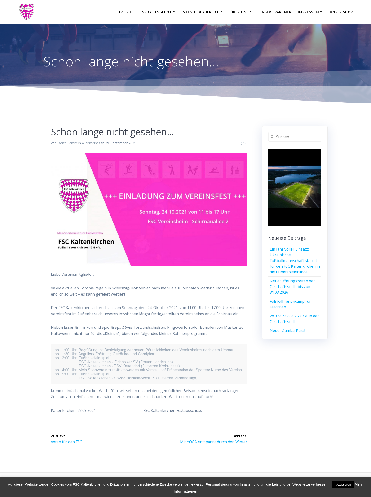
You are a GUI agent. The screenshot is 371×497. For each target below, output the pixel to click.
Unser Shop (341, 12)
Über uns (239, 12)
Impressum (308, 12)
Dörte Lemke (67, 143)
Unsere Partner (275, 12)
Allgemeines (91, 143)
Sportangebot (157, 12)
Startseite (125, 12)
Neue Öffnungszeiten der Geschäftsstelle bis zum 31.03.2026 (292, 286)
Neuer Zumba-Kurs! (287, 330)
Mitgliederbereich (201, 12)
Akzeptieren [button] (343, 484)
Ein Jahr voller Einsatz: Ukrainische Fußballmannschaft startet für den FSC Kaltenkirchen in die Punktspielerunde (295, 261)
